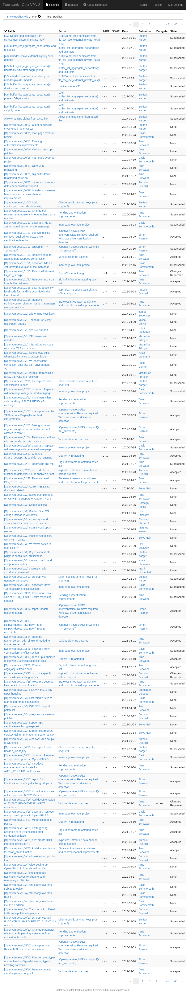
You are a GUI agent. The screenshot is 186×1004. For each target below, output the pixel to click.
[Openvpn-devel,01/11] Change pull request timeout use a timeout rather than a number (29, 214)
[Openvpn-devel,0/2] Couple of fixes (25, 504)
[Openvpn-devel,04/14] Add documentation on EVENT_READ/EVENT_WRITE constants (29, 803)
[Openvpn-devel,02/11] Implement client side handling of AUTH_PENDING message (27, 401)
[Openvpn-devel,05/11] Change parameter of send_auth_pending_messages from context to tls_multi (29, 933)
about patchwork (120, 990)
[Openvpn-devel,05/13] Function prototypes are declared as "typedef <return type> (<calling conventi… (30, 961)
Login (143, 4)
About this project (95, 4)
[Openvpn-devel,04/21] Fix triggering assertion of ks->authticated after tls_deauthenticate (25, 831)
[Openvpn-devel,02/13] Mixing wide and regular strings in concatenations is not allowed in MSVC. (27, 429)
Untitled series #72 (69, 86)
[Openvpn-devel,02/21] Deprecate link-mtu (29, 463)
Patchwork (11, 5)
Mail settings (175, 4)
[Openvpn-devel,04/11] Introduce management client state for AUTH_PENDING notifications (23, 767)
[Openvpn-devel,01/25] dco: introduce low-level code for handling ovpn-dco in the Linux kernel (29, 291)
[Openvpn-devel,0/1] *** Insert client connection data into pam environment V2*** (26, 364)
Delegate (161, 31)
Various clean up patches (73, 256)
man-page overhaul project (74, 224)
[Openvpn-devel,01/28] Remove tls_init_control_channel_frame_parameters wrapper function (29, 303)
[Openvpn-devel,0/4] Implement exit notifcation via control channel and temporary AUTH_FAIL (25, 876)
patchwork (62, 990)
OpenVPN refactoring (71, 273)
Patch (11, 31)
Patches (52, 4)
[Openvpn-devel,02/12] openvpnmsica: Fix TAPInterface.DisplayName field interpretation (29, 415)
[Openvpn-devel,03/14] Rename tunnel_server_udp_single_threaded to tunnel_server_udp (27, 640)
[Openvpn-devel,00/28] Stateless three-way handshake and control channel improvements (30, 194)
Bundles (71, 4)
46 (175, 24)
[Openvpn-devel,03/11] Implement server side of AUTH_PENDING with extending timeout (28, 597)
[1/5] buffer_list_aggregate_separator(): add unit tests (78, 48)
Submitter (144, 31)
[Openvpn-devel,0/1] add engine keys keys (29, 313)
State (173, 31)
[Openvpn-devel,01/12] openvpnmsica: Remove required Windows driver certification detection (27, 236)
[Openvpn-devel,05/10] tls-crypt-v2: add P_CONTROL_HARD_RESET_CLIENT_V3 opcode (30, 921)
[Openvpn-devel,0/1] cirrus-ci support (26, 330)
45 (167, 24)
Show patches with (18, 16)
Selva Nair (144, 488)
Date (125, 31)
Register (158, 4)
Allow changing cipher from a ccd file (26, 118)
